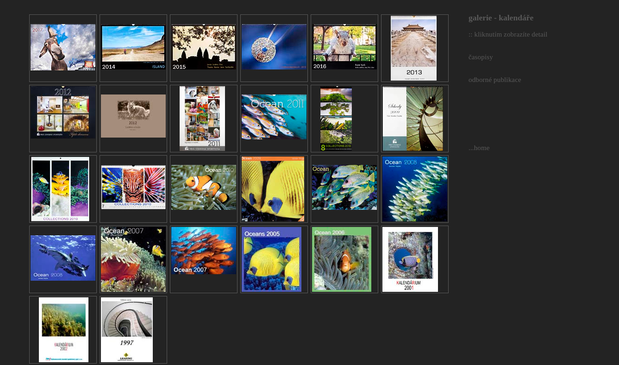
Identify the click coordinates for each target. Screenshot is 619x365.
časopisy (481, 57)
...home (479, 147)
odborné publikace (495, 79)
